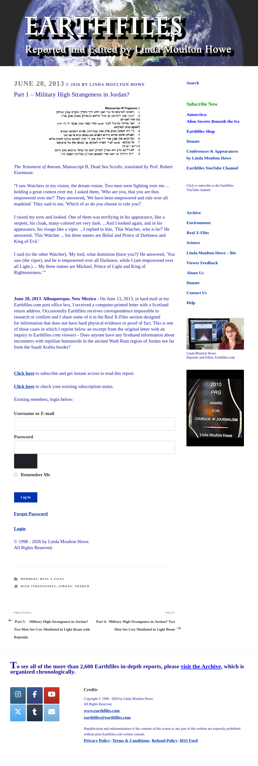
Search (192, 82)
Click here (24, 373)
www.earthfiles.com (102, 710)
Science (193, 242)
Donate (193, 141)
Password (23, 436)
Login (20, 528)
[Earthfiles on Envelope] (51, 712)
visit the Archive (201, 666)
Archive (193, 212)
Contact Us (196, 292)
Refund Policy (164, 740)
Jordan (65, 586)
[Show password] (26, 461)
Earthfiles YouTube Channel (212, 168)
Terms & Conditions (131, 740)
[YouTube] (51, 695)
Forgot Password (31, 513)
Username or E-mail (34, 413)
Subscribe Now (202, 104)
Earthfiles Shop (200, 131)
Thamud (81, 586)
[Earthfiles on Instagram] (18, 695)
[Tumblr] (34, 712)
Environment (198, 222)
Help (190, 302)
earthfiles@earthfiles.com (107, 717)
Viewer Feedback (202, 262)
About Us (195, 272)
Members (29, 578)
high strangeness (38, 586)
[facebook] (34, 695)
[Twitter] (18, 712)
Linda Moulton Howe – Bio (211, 252)
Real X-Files (52, 578)
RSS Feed (189, 740)
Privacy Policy (97, 740)
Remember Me (32, 474)
